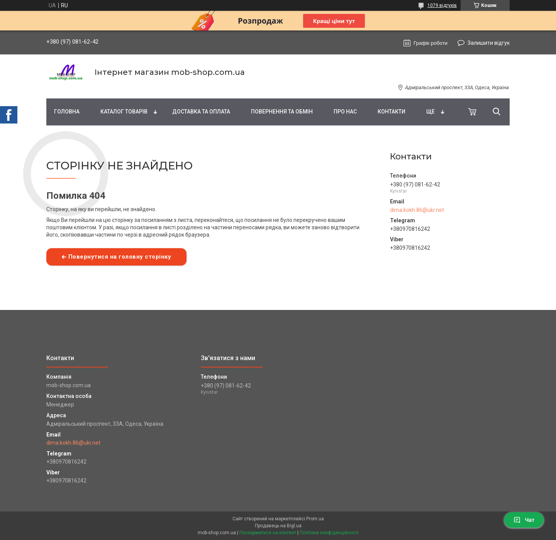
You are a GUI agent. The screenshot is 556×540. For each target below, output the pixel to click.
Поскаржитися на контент (267, 532)
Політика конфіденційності (329, 532)
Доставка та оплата (201, 111)
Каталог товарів (123, 111)
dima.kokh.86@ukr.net (417, 210)
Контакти (391, 111)
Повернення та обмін (282, 111)
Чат (524, 519)
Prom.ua (315, 518)
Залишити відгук (489, 43)
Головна (67, 111)
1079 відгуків (442, 5)
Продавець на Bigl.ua (278, 525)
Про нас (345, 111)
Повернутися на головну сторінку (119, 256)
